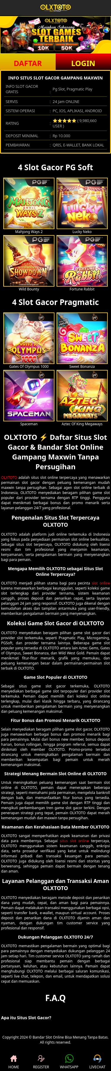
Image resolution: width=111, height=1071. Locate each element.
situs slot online (74, 840)
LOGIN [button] (83, 63)
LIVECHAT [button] (97, 1062)
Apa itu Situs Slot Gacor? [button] (26, 1017)
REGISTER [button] (41, 1062)
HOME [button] (13, 1062)
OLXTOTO (9, 477)
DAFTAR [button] (28, 63)
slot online (101, 583)
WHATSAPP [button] (69, 1062)
